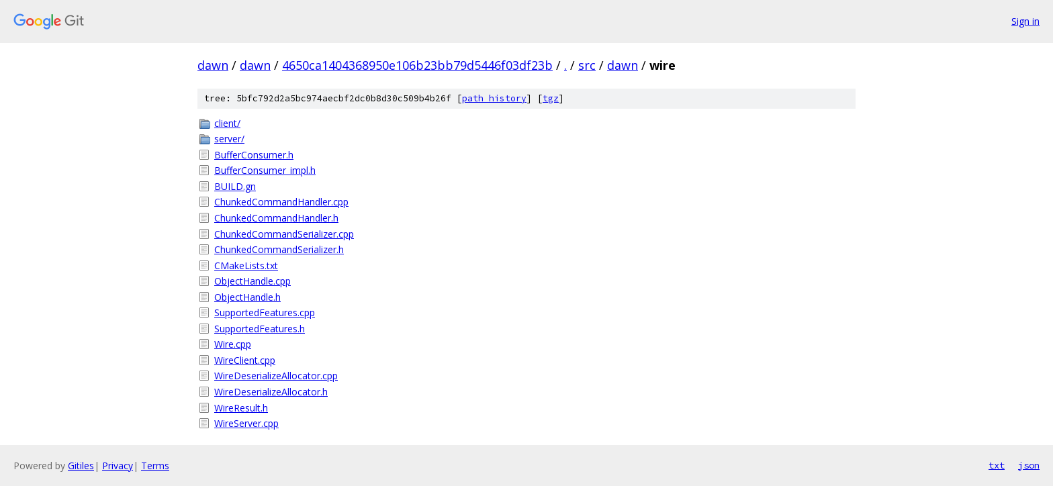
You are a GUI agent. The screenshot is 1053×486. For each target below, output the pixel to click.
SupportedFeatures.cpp (264, 312)
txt (997, 465)
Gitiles (81, 465)
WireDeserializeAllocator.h (271, 391)
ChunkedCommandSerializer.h (279, 249)
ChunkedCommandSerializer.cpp (284, 234)
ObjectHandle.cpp (252, 281)
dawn (212, 65)
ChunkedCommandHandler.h (276, 217)
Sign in (1025, 21)
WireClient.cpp (244, 360)
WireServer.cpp (246, 423)
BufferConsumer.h (253, 154)
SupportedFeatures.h (259, 328)
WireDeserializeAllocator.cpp (276, 375)
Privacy (117, 465)
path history (494, 98)
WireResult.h (241, 407)
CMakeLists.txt (246, 265)
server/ (229, 138)
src (587, 65)
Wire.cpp (232, 344)
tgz (551, 98)
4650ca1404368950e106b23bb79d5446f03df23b (417, 65)
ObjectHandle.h (247, 297)
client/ (227, 123)
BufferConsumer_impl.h (265, 170)
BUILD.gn (235, 186)
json (1029, 465)
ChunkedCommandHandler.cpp (281, 201)
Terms (155, 465)
